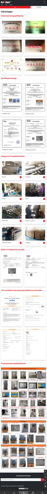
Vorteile (10, 4)
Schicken (43, 479)
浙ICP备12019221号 (20, 485)
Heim (2, 4)
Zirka (6, 4)
